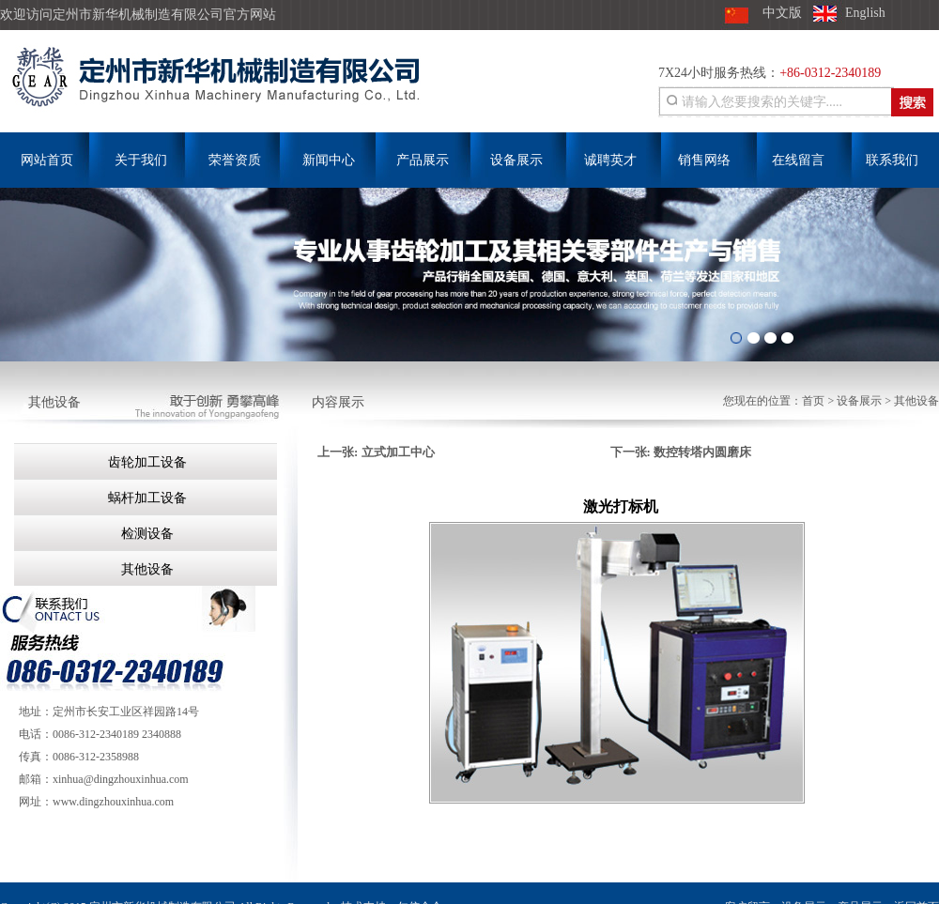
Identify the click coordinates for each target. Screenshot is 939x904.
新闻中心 (328, 160)
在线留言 (798, 160)
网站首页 (47, 160)
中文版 (782, 13)
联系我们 (892, 160)
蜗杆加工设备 (145, 498)
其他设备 (916, 400)
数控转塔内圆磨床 (702, 452)
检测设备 (145, 534)
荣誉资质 (234, 160)
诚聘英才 (610, 160)
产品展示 (422, 160)
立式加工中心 (398, 452)
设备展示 (516, 160)
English (865, 13)
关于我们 (141, 160)
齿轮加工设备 (145, 462)
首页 (813, 400)
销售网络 (704, 160)
